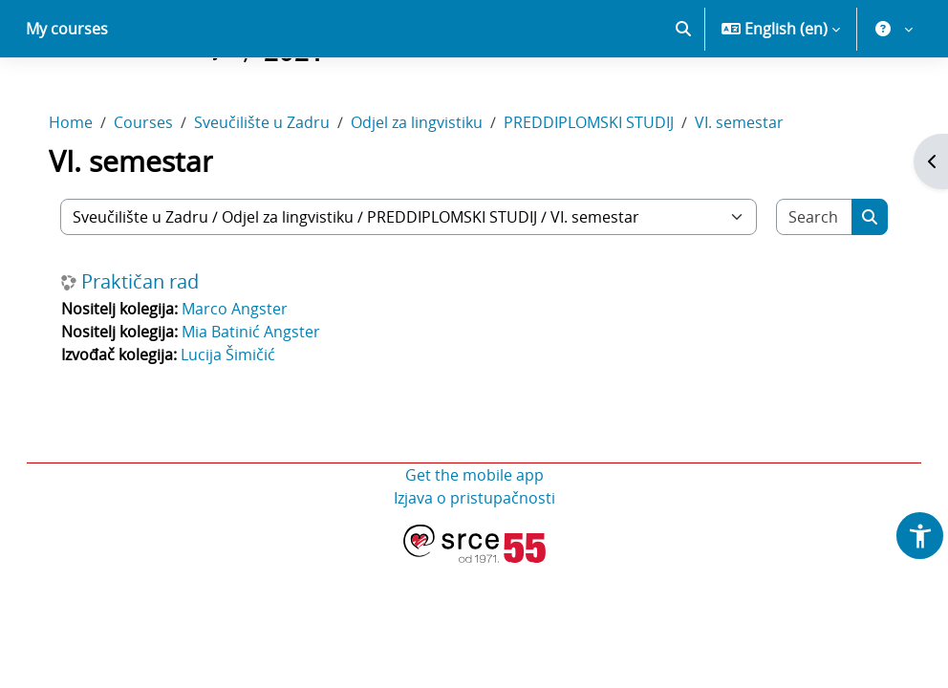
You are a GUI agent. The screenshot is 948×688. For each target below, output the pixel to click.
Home (90, 122)
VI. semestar (758, 122)
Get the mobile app (474, 474)
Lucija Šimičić (247, 354)
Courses (162, 122)
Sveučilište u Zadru (281, 122)
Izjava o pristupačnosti (474, 497)
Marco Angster (254, 308)
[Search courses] (798, 217)
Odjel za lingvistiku (436, 122)
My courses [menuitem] (67, 28)
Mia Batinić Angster (270, 331)
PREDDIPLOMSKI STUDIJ (608, 122)
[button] (683, 28)
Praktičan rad (159, 281)
